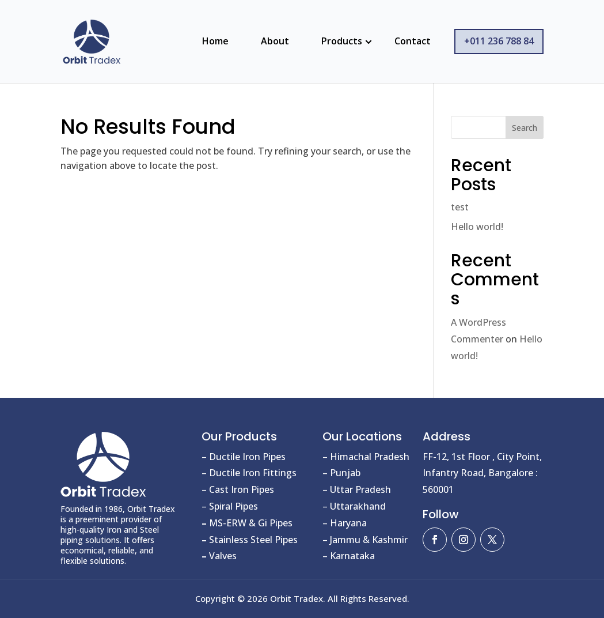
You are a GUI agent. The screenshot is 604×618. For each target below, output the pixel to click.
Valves (219, 555)
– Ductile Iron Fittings (249, 472)
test (460, 207)
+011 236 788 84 (499, 41)
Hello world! (477, 226)
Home (215, 41)
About (275, 41)
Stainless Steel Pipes (250, 539)
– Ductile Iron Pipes (244, 456)
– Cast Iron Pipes (238, 489)
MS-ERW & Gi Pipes (247, 523)
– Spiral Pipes (230, 506)
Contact (412, 41)
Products (341, 41)
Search (524, 127)
